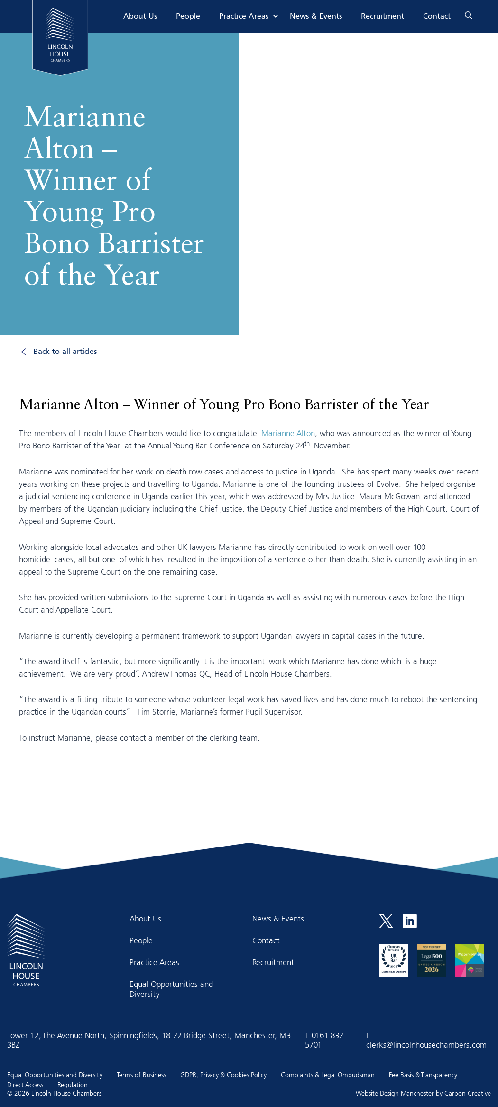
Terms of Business (141, 1074)
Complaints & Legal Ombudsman (328, 1074)
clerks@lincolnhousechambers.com (426, 1045)
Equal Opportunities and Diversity (171, 989)
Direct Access (25, 1084)
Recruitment (382, 16)
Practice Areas (243, 16)
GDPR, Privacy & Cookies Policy (223, 1074)
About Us (140, 16)
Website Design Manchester (395, 1093)
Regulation (72, 1084)
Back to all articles (65, 352)
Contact (437, 16)
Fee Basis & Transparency (423, 1074)
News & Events (316, 16)
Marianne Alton (288, 433)
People (188, 16)
